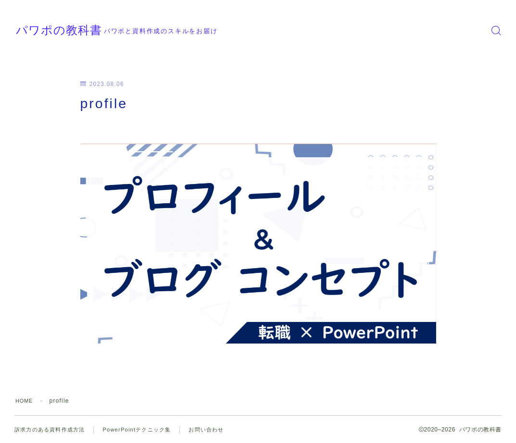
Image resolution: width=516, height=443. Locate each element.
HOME (25, 400)
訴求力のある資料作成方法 (52, 429)
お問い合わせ (219, 429)
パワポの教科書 (81, 30)
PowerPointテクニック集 (145, 429)
